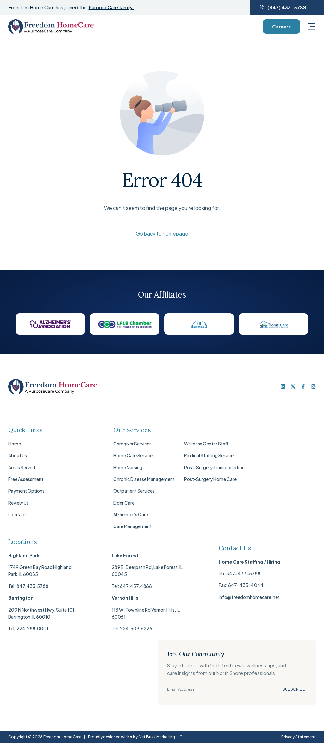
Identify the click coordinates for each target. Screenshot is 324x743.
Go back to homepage (162, 233)
